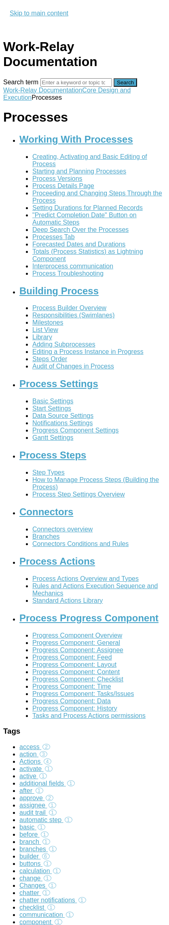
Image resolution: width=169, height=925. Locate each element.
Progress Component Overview (77, 635)
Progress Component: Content (76, 671)
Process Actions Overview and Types (85, 578)
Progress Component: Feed (72, 657)
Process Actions (57, 561)
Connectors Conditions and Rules (80, 543)
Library (42, 337)
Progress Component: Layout (74, 664)
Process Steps (52, 455)
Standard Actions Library (67, 600)
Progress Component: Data (71, 701)
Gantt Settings (52, 437)
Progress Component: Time (71, 686)
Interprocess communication (72, 266)
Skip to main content (39, 13)
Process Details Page (63, 185)
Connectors (46, 511)
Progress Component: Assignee (77, 650)
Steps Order (49, 358)
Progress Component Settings (75, 430)
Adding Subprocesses (63, 344)
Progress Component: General (76, 642)
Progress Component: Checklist (77, 679)
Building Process (59, 290)
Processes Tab (53, 236)
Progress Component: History (74, 708)
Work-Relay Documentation (42, 90)
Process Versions (57, 178)
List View (45, 329)
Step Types (48, 472)
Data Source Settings (62, 415)
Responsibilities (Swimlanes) (73, 315)
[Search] (76, 82)
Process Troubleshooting (68, 273)
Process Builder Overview (69, 307)
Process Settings (58, 383)
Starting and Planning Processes (79, 171)
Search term (20, 82)
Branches (46, 536)
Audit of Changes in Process (73, 366)
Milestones (47, 322)
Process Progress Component (88, 617)
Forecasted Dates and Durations (78, 244)
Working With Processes (76, 139)
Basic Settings (52, 401)
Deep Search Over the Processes (80, 229)
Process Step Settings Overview (78, 494)
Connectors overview (62, 529)
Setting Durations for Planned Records (87, 207)
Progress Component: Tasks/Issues (83, 693)
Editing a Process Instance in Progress (88, 351)
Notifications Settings (62, 423)
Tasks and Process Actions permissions (89, 715)
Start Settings (51, 408)
